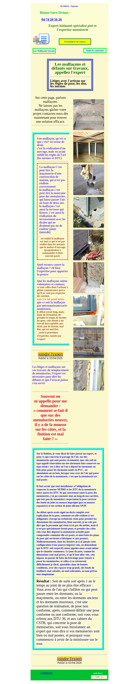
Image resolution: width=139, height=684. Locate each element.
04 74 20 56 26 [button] (51, 19)
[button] (88, 147)
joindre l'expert (50, 354)
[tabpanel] (67, 16)
